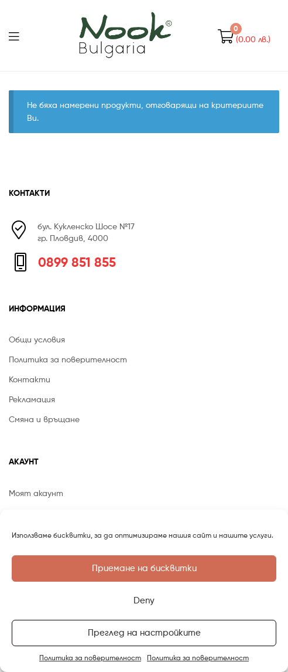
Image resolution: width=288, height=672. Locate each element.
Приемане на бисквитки (144, 568)
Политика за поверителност (90, 657)
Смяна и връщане (44, 419)
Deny (144, 600)
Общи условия (37, 339)
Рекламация (32, 399)
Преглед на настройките (144, 632)
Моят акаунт (36, 493)
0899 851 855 (77, 262)
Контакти (29, 379)
